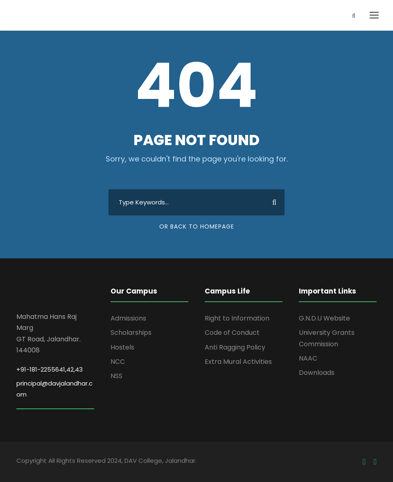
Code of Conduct (232, 332)
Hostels (122, 347)
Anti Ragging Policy (235, 347)
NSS (116, 376)
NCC (118, 361)
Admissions (128, 318)
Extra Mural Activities (238, 361)
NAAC (308, 358)
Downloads (316, 372)
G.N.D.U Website (324, 318)
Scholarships (131, 332)
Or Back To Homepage (196, 226)
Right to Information (237, 318)
